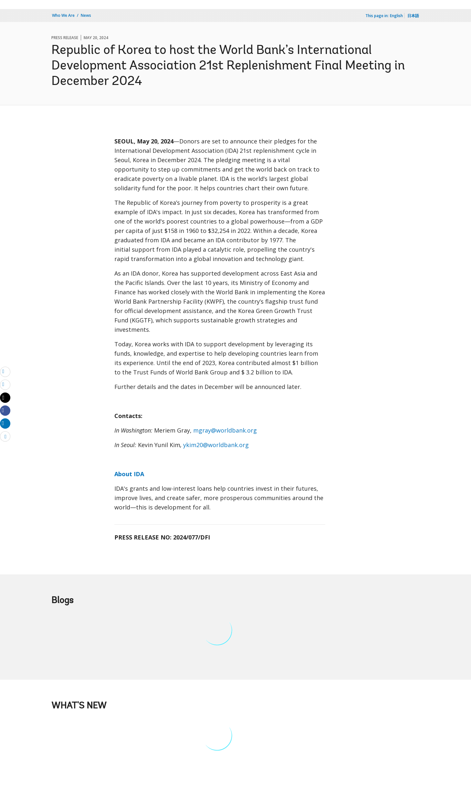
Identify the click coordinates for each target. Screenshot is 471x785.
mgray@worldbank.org (225, 430)
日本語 (413, 15)
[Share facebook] (5, 410)
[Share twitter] (5, 398)
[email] (5, 371)
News (86, 15)
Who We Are (63, 15)
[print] (5, 384)
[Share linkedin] (5, 423)
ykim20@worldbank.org (216, 445)
